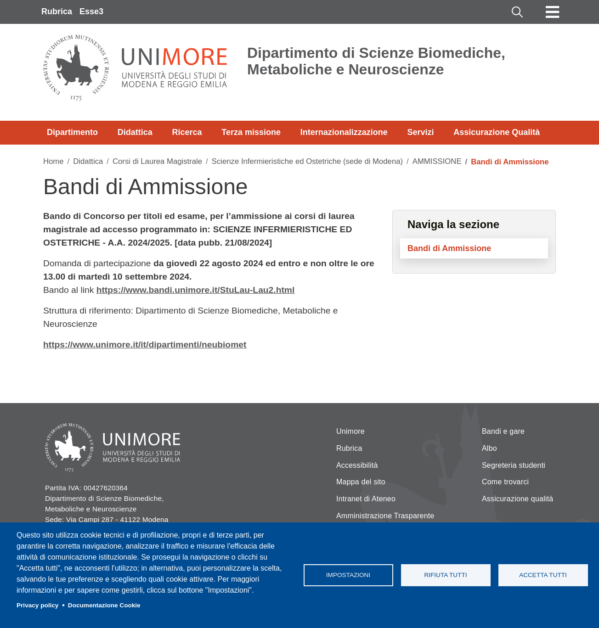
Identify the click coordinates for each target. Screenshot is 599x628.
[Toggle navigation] (552, 12)
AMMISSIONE (437, 161)
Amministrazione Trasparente (385, 516)
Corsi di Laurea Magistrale (157, 161)
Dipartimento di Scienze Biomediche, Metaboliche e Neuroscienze (376, 61)
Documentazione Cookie (104, 605)
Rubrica (56, 11)
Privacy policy (37, 605)
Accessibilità (357, 465)
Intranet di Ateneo (366, 499)
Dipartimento (72, 132)
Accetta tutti (543, 575)
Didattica (135, 132)
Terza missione (251, 132)
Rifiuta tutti (445, 575)
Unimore (350, 431)
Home (53, 161)
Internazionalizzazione (344, 132)
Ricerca (187, 132)
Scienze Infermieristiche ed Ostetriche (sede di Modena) (307, 161)
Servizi (420, 132)
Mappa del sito (360, 482)
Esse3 (91, 11)
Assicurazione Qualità (496, 132)
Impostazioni (348, 575)
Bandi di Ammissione (449, 248)
